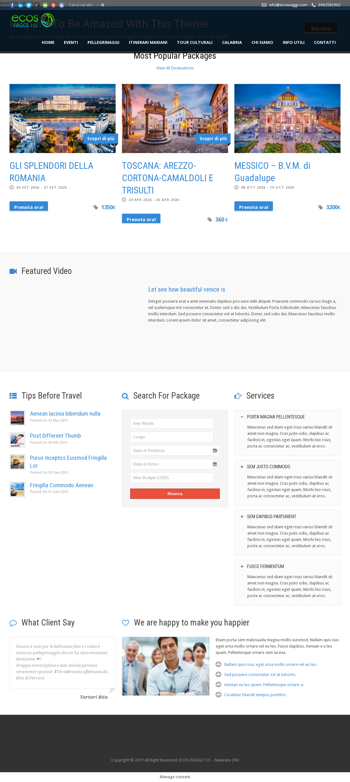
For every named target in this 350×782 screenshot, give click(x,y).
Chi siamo (262, 42)
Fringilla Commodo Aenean (61, 485)
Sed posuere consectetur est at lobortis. (260, 674)
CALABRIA (232, 42)
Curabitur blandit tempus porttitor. (255, 694)
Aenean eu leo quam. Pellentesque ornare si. (264, 684)
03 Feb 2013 (48, 443)
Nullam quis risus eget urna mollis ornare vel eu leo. (270, 664)
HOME (48, 42)
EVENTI (71, 42)
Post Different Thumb (55, 435)
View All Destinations (175, 68)
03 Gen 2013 (49, 473)
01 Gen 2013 (49, 492)
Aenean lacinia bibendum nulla (65, 413)
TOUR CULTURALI (195, 42)
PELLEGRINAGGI (103, 42)
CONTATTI (325, 42)
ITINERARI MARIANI (148, 42)
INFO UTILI (294, 42)
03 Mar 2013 (49, 420)
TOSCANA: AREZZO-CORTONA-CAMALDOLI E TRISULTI (168, 178)
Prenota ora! (28, 207)
